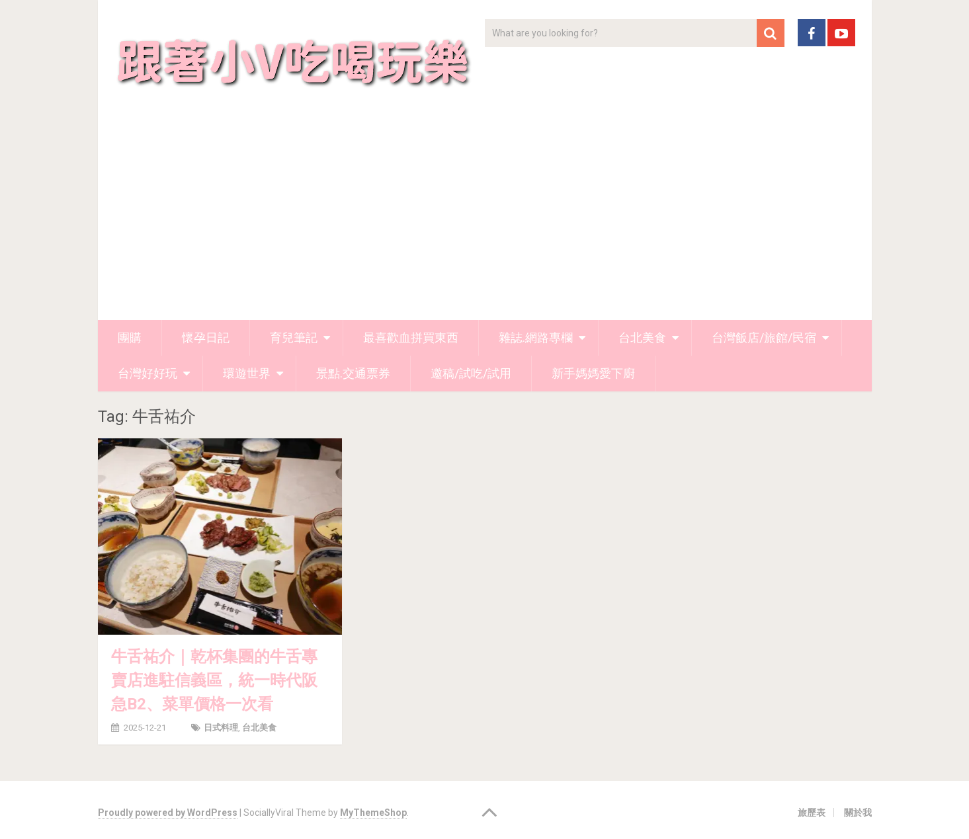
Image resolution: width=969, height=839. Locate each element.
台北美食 (642, 337)
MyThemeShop (373, 812)
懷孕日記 (206, 337)
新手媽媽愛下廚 (593, 373)
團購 (130, 337)
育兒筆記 (293, 337)
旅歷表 (811, 812)
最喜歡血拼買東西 (410, 337)
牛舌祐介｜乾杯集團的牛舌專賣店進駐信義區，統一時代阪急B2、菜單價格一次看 (214, 680)
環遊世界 (247, 373)
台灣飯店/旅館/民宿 (764, 337)
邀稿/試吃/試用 (471, 373)
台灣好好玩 (147, 373)
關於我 (858, 812)
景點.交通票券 (353, 373)
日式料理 (221, 728)
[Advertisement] (485, 220)
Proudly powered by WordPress (167, 812)
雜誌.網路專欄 (536, 337)
